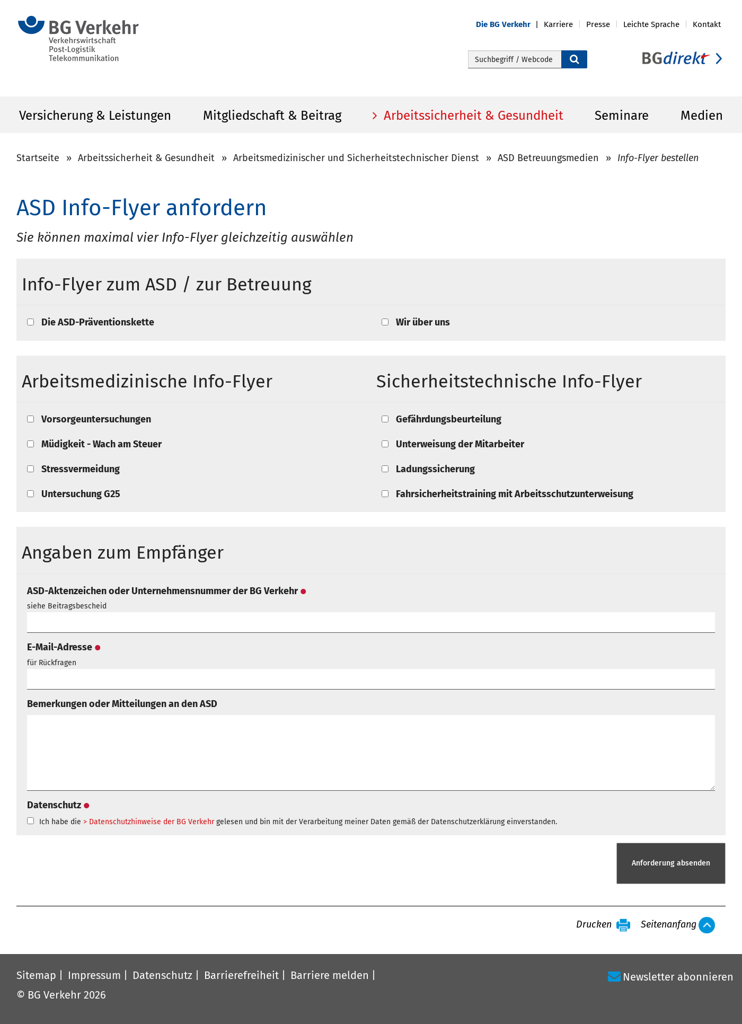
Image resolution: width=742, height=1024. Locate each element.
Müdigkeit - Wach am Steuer (101, 444)
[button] (510, 24)
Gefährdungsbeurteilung (448, 419)
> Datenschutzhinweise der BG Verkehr (148, 821)
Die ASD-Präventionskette (97, 322)
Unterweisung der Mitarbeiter (460, 444)
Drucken (594, 925)
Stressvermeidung (80, 469)
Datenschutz (58, 805)
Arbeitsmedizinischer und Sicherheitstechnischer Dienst (356, 158)
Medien (702, 115)
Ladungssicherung (435, 469)
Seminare (622, 115)
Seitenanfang (668, 925)
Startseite (37, 158)
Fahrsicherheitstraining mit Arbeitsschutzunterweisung (514, 494)
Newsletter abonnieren (678, 976)
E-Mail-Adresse (64, 647)
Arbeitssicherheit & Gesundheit (472, 115)
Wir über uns (423, 322)
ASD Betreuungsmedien (548, 158)
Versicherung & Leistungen (95, 115)
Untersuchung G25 (80, 494)
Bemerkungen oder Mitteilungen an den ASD (122, 704)
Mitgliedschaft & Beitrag (272, 115)
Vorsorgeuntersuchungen (96, 419)
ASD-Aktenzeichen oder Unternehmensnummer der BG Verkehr (166, 591)
